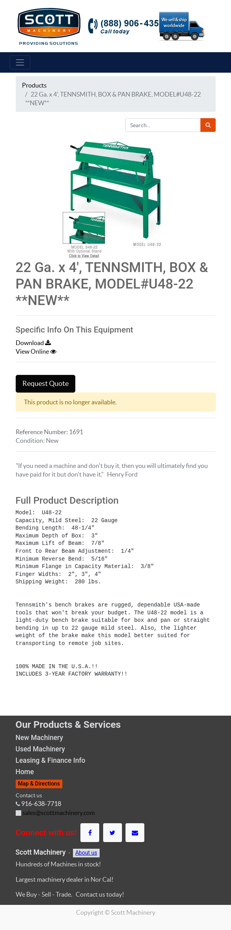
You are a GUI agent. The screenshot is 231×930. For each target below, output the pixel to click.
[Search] (208, 125)
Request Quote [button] (45, 383)
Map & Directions (39, 783)
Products (34, 85)
